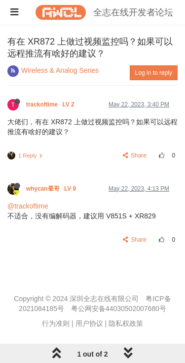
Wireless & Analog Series (60, 70)
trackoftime (51, 104)
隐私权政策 (126, 323)
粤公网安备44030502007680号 (118, 308)
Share (135, 155)
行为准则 (56, 323)
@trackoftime (27, 206)
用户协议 (89, 323)
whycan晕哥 (51, 188)
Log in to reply (153, 72)
